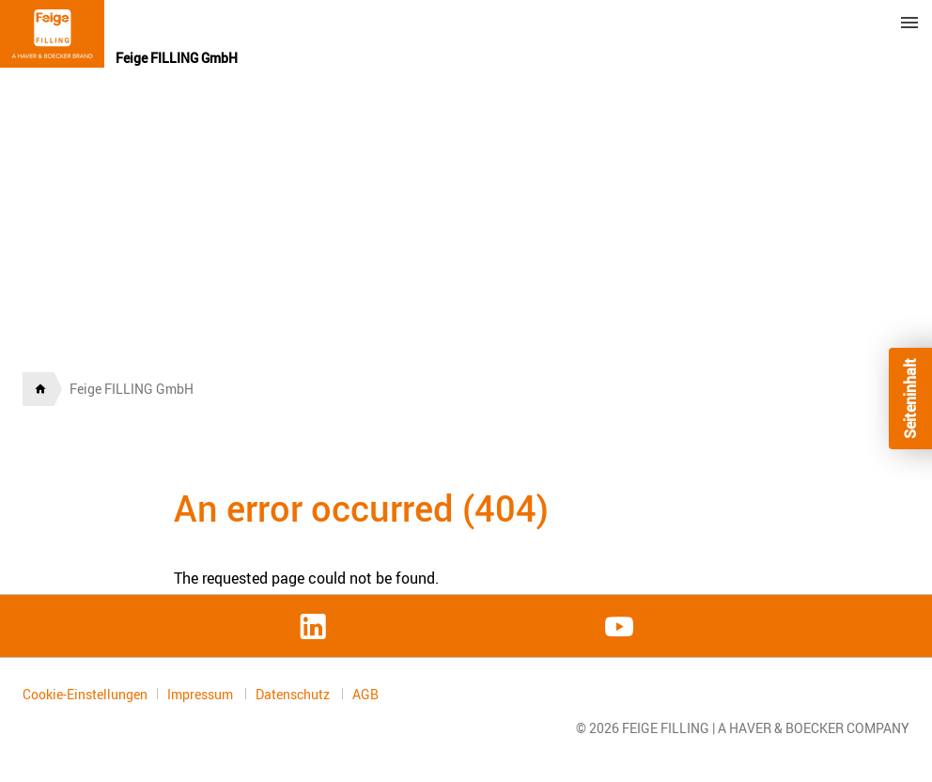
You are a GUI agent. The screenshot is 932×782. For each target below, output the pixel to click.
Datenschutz (294, 694)
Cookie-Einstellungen (85, 694)
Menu (909, 22)
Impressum (201, 694)
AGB (365, 694)
